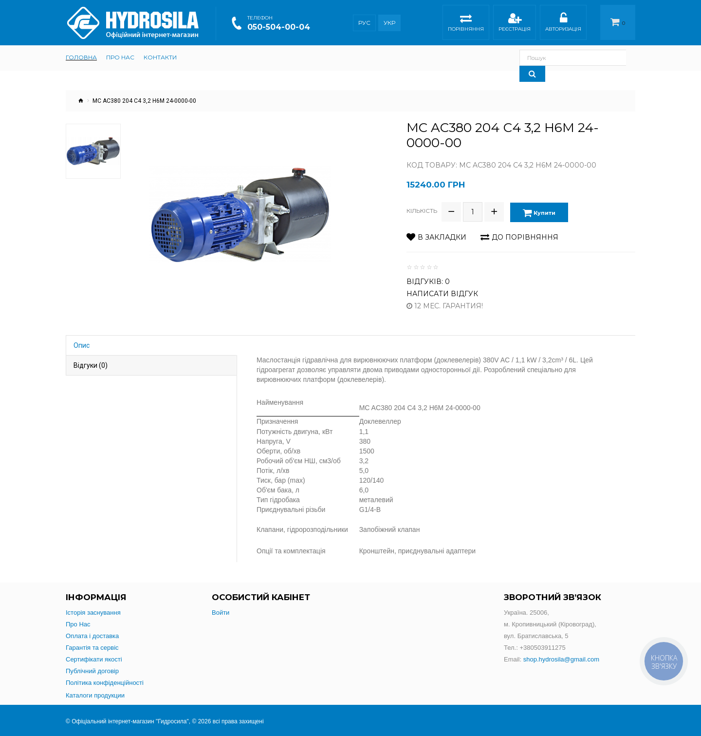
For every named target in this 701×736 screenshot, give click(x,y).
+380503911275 (542, 646)
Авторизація (563, 23)
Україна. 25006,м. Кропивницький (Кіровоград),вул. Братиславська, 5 (550, 622)
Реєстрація (514, 23)
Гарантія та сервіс (92, 646)
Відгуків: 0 (428, 280)
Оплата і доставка (92, 634)
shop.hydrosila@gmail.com (561, 657)
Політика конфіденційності (105, 681)
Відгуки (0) (91, 364)
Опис (82, 344)
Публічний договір (92, 669)
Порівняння (466, 23)
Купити (539, 212)
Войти (220, 611)
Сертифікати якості (94, 657)
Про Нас (78, 622)
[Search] (622, 58)
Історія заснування (93, 611)
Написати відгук (442, 292)
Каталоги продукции (95, 694)
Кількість (421, 210)
